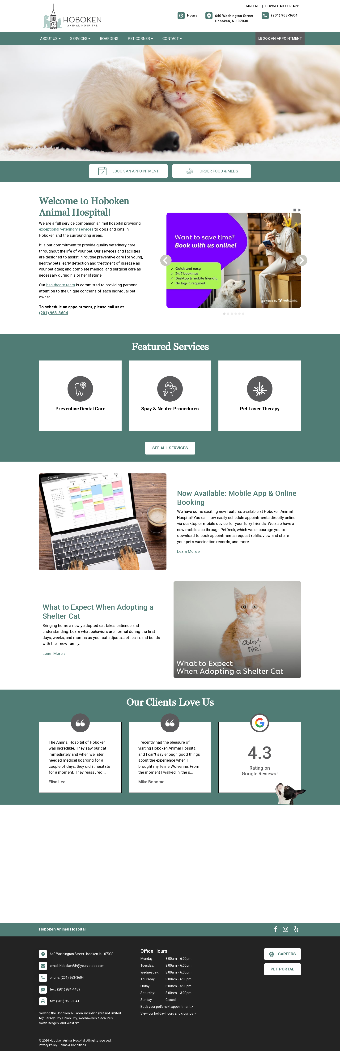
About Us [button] (50, 38)
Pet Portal (282, 969)
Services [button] (80, 38)
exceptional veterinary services (66, 229)
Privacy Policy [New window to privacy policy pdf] (48, 1045)
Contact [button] (172, 38)
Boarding (109, 38)
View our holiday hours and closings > (168, 1013)
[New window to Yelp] (296, 930)
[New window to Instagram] (285, 930)
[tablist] (234, 313)
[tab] (224, 313)
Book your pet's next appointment (165, 1006)
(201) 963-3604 (53, 312)
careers (282, 954)
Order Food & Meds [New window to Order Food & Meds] (211, 171)
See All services (170, 448)
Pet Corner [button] (140, 38)
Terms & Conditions (72, 1045)
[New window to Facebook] (276, 930)
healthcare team (60, 285)
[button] (294, 210)
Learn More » (188, 551)
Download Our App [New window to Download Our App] (282, 6)
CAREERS (252, 6)
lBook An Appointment (280, 38)
